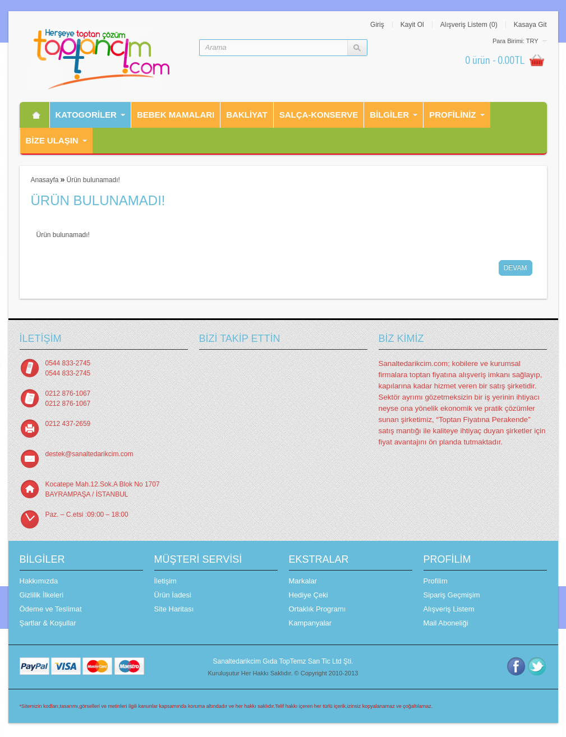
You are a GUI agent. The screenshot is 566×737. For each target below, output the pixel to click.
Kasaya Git (530, 24)
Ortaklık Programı (317, 609)
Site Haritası (174, 609)
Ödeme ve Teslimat (51, 609)
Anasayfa (45, 180)
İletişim (165, 581)
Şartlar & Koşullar (48, 623)
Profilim (436, 581)
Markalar (303, 581)
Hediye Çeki (308, 595)
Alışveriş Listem (449, 609)
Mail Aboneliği (446, 623)
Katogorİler (86, 114)
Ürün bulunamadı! (92, 180)
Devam (515, 268)
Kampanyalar (310, 623)
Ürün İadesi (172, 595)
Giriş (377, 24)
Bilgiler (389, 114)
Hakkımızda (39, 581)
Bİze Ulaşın (52, 140)
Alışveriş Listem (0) (469, 24)
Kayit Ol (412, 24)
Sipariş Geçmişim (452, 595)
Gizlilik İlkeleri (42, 595)
